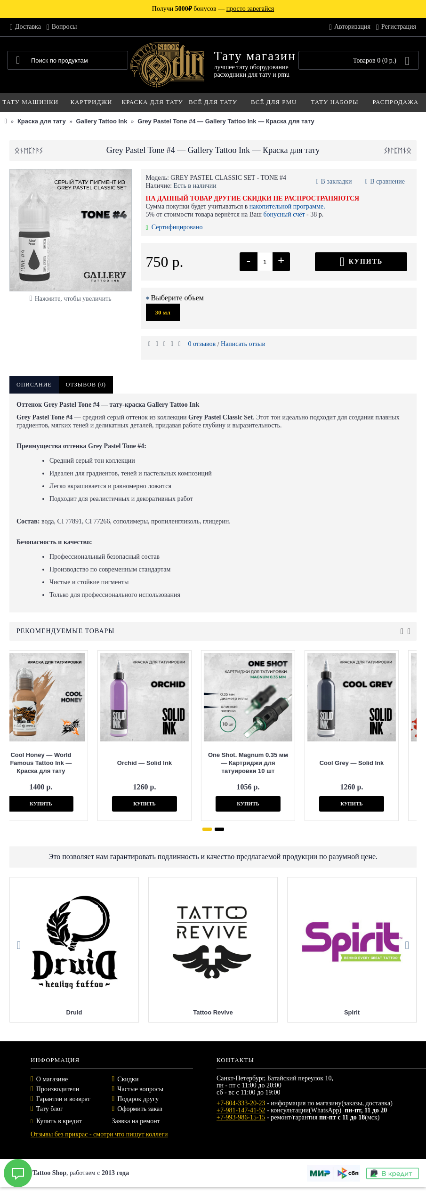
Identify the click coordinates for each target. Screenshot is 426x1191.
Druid (197, 1012)
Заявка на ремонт (136, 1121)
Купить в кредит (56, 1121)
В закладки (336, 181)
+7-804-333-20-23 (241, 1103)
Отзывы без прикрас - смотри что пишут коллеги (99, 1134)
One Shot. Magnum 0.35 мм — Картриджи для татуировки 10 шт (182, 762)
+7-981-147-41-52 (241, 1110)
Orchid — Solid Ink (78, 762)
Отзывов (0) (86, 384)
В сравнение (387, 181)
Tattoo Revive (335, 1012)
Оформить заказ (139, 1108)
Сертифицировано (174, 227)
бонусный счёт (284, 214)
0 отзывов (202, 343)
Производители (58, 1089)
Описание (34, 384)
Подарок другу (138, 1098)
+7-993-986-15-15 (241, 1117)
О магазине (52, 1079)
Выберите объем (177, 298)
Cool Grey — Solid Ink (285, 762)
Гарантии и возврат (63, 1098)
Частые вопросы (140, 1089)
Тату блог (49, 1108)
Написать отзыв (243, 343)
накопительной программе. (287, 206)
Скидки (127, 1079)
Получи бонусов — (213, 8)
